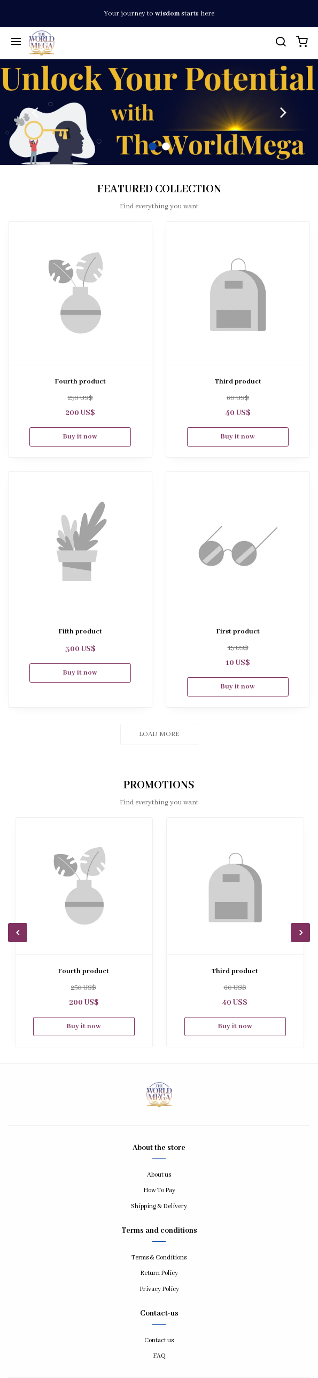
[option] (159, 112)
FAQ (159, 1356)
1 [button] (153, 147)
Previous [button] (34, 112)
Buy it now (80, 436)
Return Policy (159, 1273)
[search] (281, 43)
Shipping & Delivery (159, 1206)
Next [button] (283, 112)
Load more (159, 734)
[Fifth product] (80, 543)
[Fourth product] (80, 293)
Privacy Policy (159, 1289)
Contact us (159, 1340)
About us (159, 1175)
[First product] (237, 543)
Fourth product (80, 381)
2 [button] (166, 147)
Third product (238, 381)
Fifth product (80, 631)
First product (238, 631)
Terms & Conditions (159, 1258)
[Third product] (237, 293)
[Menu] (16, 43)
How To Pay (159, 1190)
